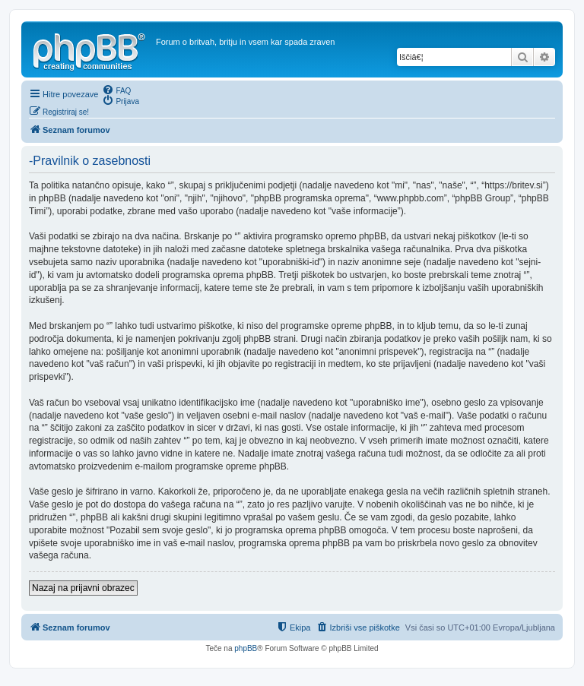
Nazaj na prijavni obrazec (83, 588)
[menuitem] (116, 89)
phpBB (245, 648)
